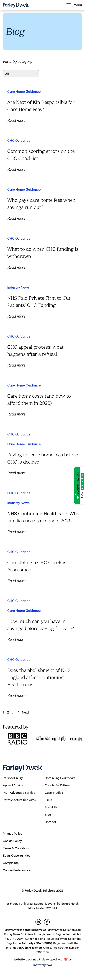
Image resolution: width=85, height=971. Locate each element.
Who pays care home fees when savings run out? (41, 203)
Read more (16, 120)
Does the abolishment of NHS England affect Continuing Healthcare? (39, 677)
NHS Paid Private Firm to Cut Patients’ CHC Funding (39, 301)
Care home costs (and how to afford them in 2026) (39, 399)
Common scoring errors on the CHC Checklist (41, 154)
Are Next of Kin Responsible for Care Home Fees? (41, 105)
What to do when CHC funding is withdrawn (42, 252)
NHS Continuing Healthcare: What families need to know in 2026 (44, 517)
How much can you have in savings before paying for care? (40, 624)
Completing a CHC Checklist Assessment (37, 566)
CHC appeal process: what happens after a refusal (35, 350)
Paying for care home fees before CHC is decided (42, 458)
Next (25, 712)
